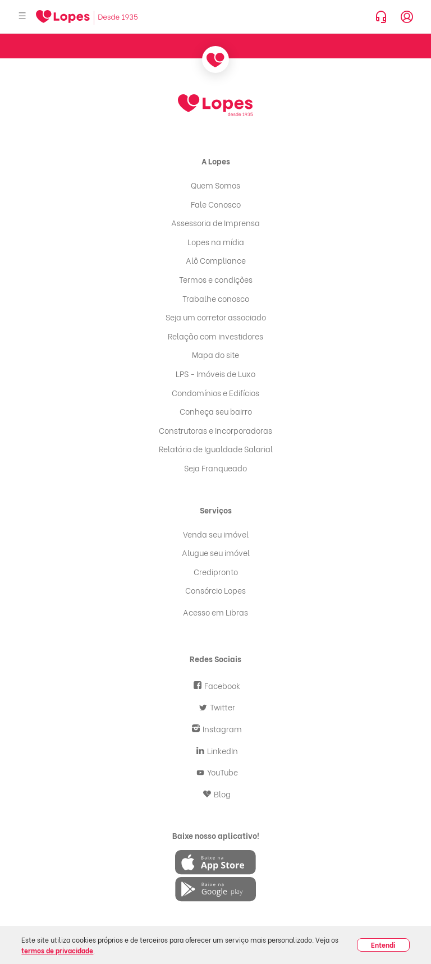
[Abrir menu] (22, 16)
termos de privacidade (57, 950)
